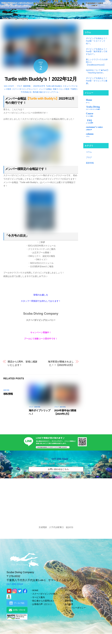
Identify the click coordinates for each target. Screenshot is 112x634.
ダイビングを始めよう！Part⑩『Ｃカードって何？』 (97, 41)
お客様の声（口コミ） (42, 604)
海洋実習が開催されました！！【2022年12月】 (61, 363)
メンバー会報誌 (45, 89)
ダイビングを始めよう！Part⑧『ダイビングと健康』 (97, 80)
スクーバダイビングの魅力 (44, 594)
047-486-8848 (60, 458)
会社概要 (69, 604)
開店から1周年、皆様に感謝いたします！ (22, 363)
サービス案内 (38, 597)
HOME (35, 590)
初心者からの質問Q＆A (43, 601)
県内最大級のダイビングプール (45, 92)
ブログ (19, 86)
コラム (89, 152)
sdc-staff (9, 86)
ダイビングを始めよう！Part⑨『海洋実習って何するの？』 (97, 51)
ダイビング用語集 (73, 590)
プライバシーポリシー (75, 608)
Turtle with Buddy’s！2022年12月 (41, 79)
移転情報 (8, 393)
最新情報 (27, 86)
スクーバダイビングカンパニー (25, 89)
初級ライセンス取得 (61, 89)
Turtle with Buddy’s (54, 86)
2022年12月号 (39, 86)
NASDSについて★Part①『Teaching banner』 (97, 71)
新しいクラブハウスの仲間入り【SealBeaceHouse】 (97, 62)
